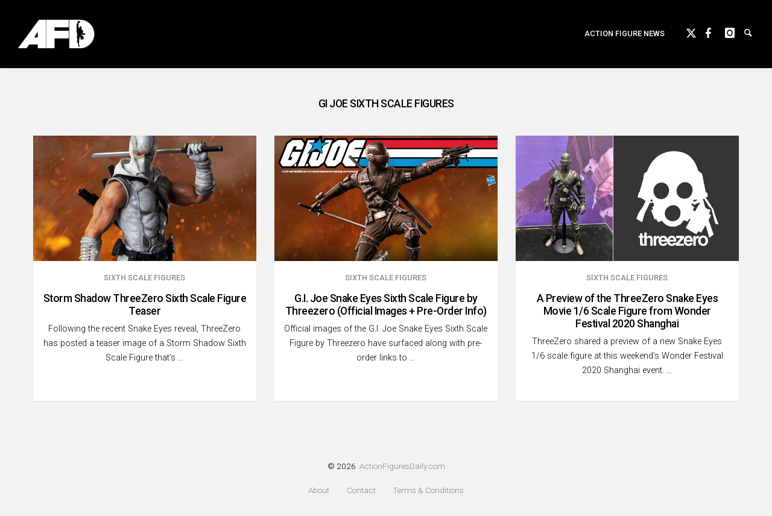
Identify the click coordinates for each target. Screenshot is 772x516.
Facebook (715, 31)
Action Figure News (624, 33)
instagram (734, 31)
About (318, 490)
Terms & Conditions (428, 490)
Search (754, 31)
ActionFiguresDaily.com (402, 466)
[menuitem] (624, 34)
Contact (361, 490)
